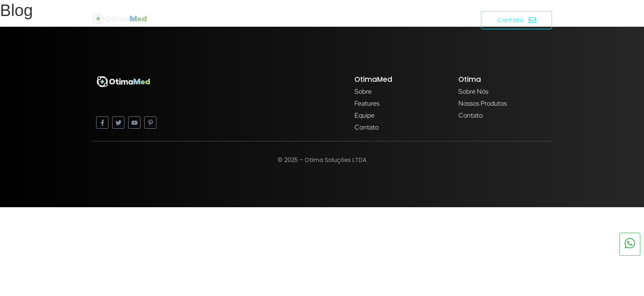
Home (366, 19)
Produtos (438, 19)
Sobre (398, 19)
